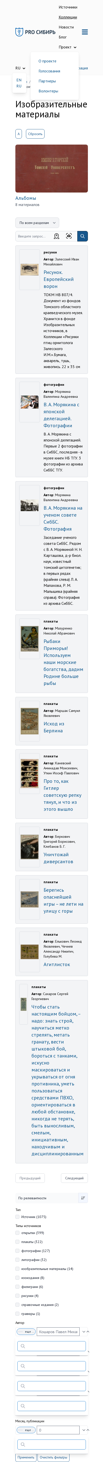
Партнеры (47, 80)
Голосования (49, 70)
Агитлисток (57, 964)
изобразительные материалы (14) (47, 1268)
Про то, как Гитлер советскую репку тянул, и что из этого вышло (62, 795)
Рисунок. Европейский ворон (59, 279)
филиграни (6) (32, 1286)
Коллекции (68, 16)
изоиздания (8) (32, 1277)
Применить (26, 1457)
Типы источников (28, 1226)
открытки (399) (32, 1233)
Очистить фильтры (53, 1457)
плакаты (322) (32, 1242)
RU (18, 85)
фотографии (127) (35, 1251)
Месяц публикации (29, 1421)
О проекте (47, 60)
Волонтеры (48, 90)
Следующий (74, 1178)
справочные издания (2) (40, 1304)
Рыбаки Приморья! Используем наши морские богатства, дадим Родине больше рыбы (63, 662)
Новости (66, 26)
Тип (18, 1210)
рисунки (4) (30, 1295)
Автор (19, 1322)
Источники (68, 6)
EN (18, 79)
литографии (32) (34, 1259)
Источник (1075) (33, 1217)
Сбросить (35, 134)
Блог (62, 36)
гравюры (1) (30, 1313)
